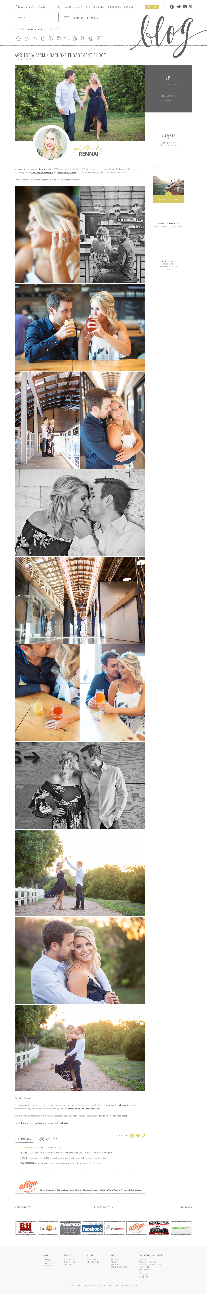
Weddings (91, 1259)
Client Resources (119, 1267)
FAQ (140, 1272)
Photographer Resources (151, 1255)
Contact (128, 6)
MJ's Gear (143, 1274)
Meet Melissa (69, 1259)
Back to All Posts (103, 1207)
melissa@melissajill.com (168, 225)
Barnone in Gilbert (67, 172)
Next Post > (186, 1207)
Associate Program (147, 1262)
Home (59, 6)
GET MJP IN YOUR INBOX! (85, 18)
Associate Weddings (168, 80)
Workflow (143, 1277)
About (68, 6)
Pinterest (190, 7)
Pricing (114, 1259)
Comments (24, 1139)
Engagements (168, 96)
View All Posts (51, 29)
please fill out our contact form (83, 1108)
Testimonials (116, 1264)
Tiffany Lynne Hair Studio (31, 1123)
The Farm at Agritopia (42, 172)
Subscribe (168, 135)
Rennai (42, 169)
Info (88, 6)
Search (21, 17)
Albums (114, 1262)
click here (121, 1105)
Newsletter (144, 1269)
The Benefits (69, 1262)
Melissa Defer (61, 1123)
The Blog (48, 1263)
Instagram (185, 7)
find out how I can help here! (112, 1115)
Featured (68, 1264)
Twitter (178, 7)
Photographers (107, 6)
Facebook (172, 7)
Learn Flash (144, 1267)
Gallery (78, 6)
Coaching (143, 1259)
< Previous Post (23, 1207)
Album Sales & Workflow (150, 1264)
